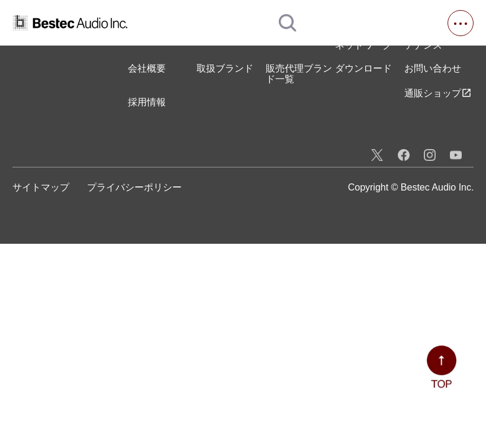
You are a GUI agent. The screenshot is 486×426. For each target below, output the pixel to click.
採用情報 (147, 102)
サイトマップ (40, 187)
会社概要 (147, 68)
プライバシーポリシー (134, 187)
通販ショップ (438, 93)
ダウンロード (363, 68)
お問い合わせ (432, 68)
